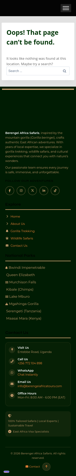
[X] (32, 190)
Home (12, 216)
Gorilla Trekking (20, 231)
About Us (15, 224)
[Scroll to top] (46, 467)
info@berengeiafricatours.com (40, 386)
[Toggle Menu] (66, 8)
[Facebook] (9, 190)
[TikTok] (55, 190)
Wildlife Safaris (19, 238)
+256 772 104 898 (30, 363)
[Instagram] (21, 190)
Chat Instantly (28, 374)
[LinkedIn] (43, 190)
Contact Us (16, 246)
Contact (33, 466)
